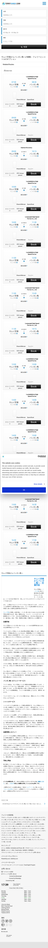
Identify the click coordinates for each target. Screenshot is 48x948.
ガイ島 (15, 817)
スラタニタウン (26, 822)
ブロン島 (20, 835)
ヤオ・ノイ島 (13, 837)
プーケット (28, 833)
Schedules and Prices (16, 848)
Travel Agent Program (29, 865)
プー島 (33, 833)
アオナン (3, 817)
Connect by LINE (7, 880)
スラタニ (19, 822)
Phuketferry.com (5, 858)
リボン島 (8, 841)
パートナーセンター (6, 865)
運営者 (3, 850)
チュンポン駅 (26, 826)
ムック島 (37, 835)
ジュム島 (13, 822)
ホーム (3, 848)
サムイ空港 (13, 84)
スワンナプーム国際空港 (15, 824)
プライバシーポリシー (7, 852)
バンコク (16, 833)
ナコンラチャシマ (21, 830)
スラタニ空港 (35, 822)
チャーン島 (11, 826)
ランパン (34, 839)
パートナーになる (18, 865)
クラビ (16, 819)
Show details (38, 484)
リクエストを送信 (7, 871)
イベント (37, 848)
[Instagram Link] (10, 921)
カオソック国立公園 (23, 817)
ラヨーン (15, 839)
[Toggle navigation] (45, 3)
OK (24, 490)
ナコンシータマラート (22, 828)
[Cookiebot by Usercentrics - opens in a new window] (38, 456)
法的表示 (25, 850)
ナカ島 (13, 828)
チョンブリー (34, 826)
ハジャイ (38, 830)
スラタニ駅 (4, 824)
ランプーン (41, 839)
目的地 (8, 848)
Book (34, 104)
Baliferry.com (14, 858)
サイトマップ (28, 852)
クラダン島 (10, 819)
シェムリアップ (5, 822)
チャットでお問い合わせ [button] (8, 874)
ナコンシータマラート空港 (8, 830)
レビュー (8, 850)
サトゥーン (22, 819)
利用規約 (30, 850)
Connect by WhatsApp (11, 878)
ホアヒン (26, 835)
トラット (41, 826)
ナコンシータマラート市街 (36, 828)
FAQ (13, 850)
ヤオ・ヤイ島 (21, 837)
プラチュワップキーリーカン (9, 835)
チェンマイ (4, 826)
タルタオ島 (41, 824)
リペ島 (3, 841)
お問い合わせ (36, 852)
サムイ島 (28, 819)
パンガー (3, 833)
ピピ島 (22, 833)
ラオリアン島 (35, 837)
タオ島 (31, 824)
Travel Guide (18, 850)
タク (35, 824)
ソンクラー (26, 824)
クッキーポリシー (19, 852)
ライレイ (28, 837)
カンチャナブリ (40, 817)
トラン (3, 828)
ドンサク (8, 828)
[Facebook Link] (3, 921)
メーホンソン (5, 837)
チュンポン (18, 826)
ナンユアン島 (31, 830)
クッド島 (3, 819)
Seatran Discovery (26, 147)
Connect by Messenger (11, 876)
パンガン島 (34, 84)
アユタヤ (9, 817)
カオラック (32, 817)
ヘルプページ (29, 787)
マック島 (32, 835)
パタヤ (43, 830)
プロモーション (29, 848)
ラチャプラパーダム (6, 839)
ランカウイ (22, 839)
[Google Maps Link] (3, 924)
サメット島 (42, 819)
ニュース (43, 848)
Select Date (8, 71)
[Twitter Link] (6, 921)
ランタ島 (28, 839)
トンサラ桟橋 (34, 86)
